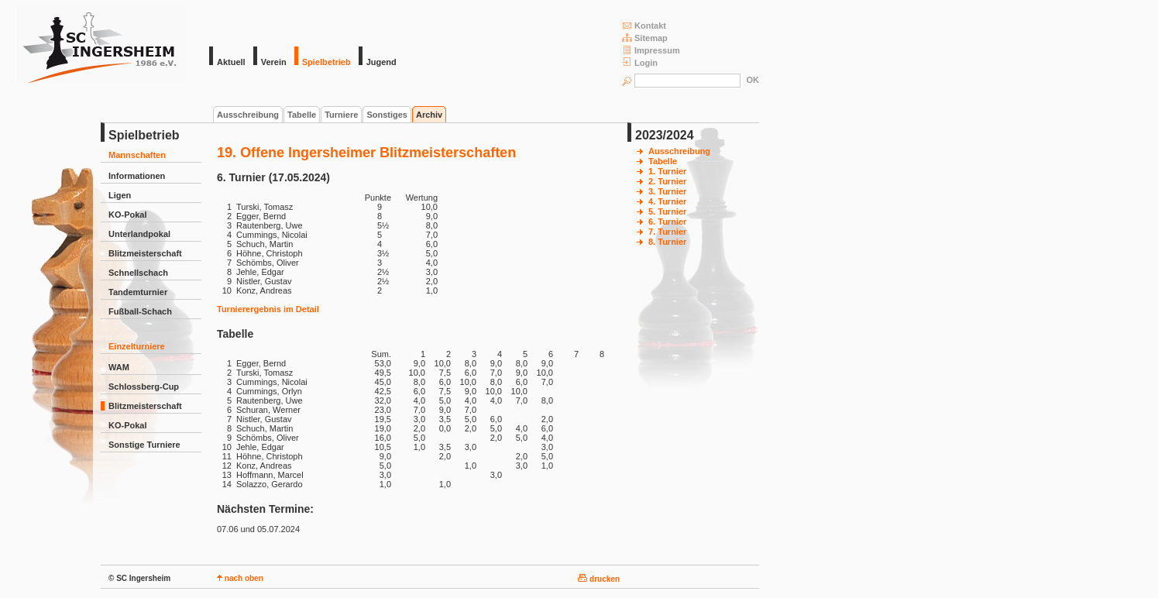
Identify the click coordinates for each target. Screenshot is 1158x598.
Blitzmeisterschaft (145, 253)
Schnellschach (138, 272)
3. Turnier (667, 191)
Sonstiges (386, 114)
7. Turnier (667, 231)
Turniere (341, 114)
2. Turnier (667, 181)
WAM (118, 367)
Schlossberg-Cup (143, 386)
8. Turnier (667, 241)
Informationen (136, 175)
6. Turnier (667, 221)
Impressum (651, 50)
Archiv (429, 114)
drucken (599, 579)
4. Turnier (667, 201)
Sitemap (645, 38)
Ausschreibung (248, 114)
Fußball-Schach (140, 311)
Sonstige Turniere (144, 444)
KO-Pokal (127, 214)
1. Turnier (667, 171)
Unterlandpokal (139, 234)
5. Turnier (667, 211)
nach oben (240, 578)
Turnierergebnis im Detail (268, 309)
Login (640, 62)
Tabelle (301, 114)
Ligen (119, 195)
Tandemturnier (137, 292)
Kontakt (644, 25)
